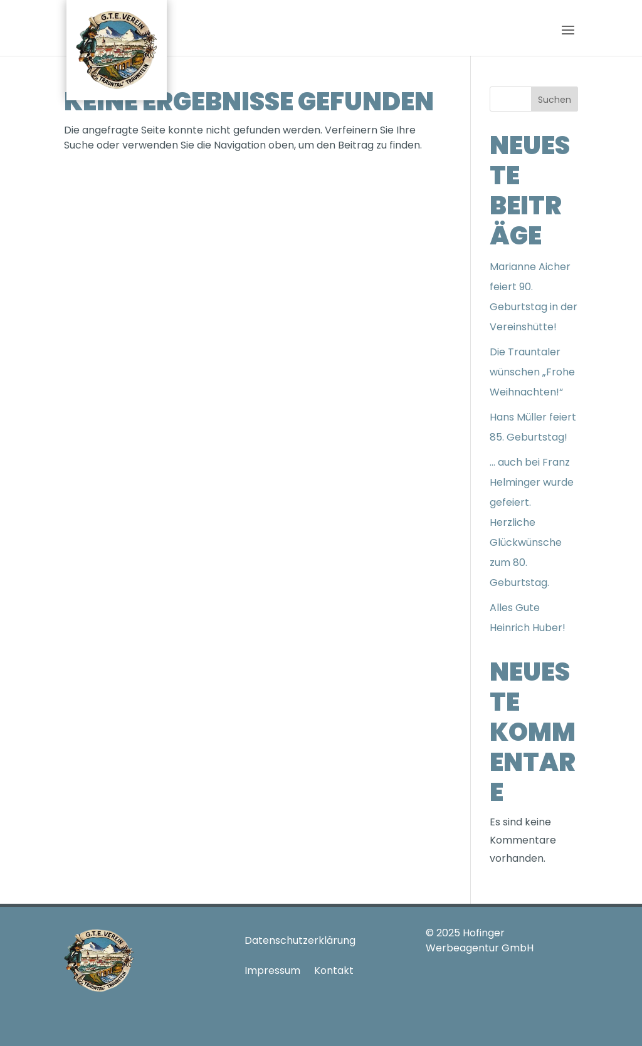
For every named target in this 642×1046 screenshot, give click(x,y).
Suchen (554, 99)
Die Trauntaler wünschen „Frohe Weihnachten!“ (532, 372)
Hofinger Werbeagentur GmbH (480, 940)
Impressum (272, 970)
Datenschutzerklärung (300, 940)
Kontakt (334, 970)
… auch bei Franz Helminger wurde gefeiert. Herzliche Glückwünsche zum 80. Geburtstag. (532, 522)
